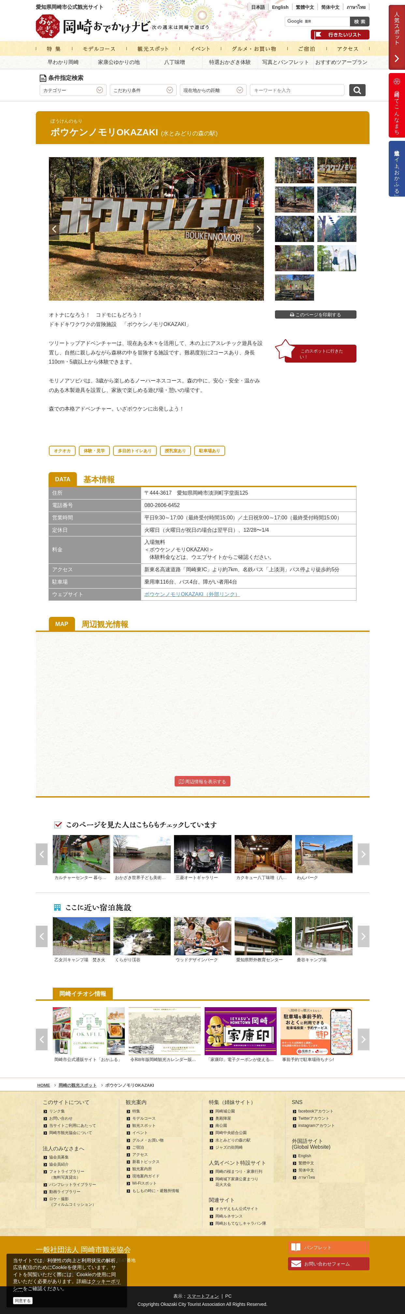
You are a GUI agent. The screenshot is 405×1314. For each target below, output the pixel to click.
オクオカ (62, 450)
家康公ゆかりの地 (119, 62)
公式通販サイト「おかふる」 (397, 168)
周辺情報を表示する (202, 781)
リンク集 (57, 1111)
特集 (136, 1111)
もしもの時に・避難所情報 (155, 1190)
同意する (23, 1300)
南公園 (221, 1125)
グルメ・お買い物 (148, 1140)
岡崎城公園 (225, 1111)
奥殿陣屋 (223, 1118)
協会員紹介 (59, 1164)
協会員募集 (59, 1157)
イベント (140, 1132)
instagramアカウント (316, 1125)
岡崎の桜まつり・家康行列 (238, 1171)
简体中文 (330, 7)
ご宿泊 (138, 1147)
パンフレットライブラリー (72, 1184)
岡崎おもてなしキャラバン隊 (240, 1223)
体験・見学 (94, 450)
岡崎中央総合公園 (231, 1132)
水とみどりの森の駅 (233, 1140)
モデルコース (144, 1118)
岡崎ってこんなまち (397, 105)
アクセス (140, 1154)
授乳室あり (175, 450)
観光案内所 (142, 1169)
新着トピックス (146, 1161)
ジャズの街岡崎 (229, 1147)
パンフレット (318, 1247)
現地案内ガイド (146, 1176)
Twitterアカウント (313, 1118)
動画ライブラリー (64, 1191)
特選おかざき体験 (230, 62)
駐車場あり (209, 450)
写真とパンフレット (285, 62)
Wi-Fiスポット (144, 1183)
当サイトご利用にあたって (72, 1125)
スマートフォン (203, 1296)
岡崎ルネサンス (229, 1216)
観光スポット (144, 1125)
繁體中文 (305, 7)
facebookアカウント (316, 1111)
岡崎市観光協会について (70, 1132)
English (280, 7)
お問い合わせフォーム (327, 1263)
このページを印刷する (315, 314)
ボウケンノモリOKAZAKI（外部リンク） (192, 594)
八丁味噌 (174, 62)
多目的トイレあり (135, 450)
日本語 (258, 7)
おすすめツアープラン (341, 62)
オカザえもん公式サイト (236, 1208)
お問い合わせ (61, 1118)
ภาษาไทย (356, 7)
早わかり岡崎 (63, 62)
